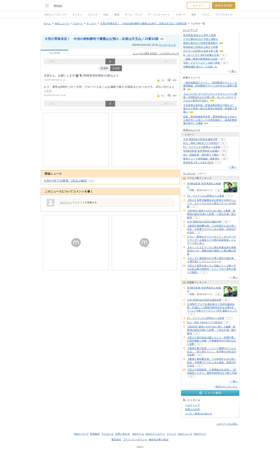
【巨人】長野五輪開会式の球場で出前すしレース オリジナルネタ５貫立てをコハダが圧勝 (211, 203)
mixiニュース (62, 23)
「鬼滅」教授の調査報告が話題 (200, 59)
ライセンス (108, 434)
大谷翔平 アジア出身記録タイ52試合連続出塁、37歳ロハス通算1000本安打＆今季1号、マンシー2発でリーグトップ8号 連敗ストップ (212, 307)
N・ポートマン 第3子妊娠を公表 (201, 55)
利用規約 (95, 434)
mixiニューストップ (55, 14)
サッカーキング (167, 45)
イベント (171, 434)
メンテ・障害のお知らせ (198, 413)
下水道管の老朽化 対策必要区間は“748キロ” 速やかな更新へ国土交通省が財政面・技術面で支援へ (210, 108)
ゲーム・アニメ (133, 14)
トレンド (93, 14)
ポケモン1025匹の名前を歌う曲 (200, 51)
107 (221, 67)
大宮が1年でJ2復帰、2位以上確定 (65, 180)
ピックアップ (190, 30)
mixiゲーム (138, 434)
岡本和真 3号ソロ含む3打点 (198, 162)
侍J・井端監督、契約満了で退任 (201, 154)
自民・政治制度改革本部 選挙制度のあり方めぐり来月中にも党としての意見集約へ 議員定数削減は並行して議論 (210, 120)
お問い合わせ (122, 434)
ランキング (189, 173)
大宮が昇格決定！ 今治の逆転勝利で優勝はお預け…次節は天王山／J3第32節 (143, 23)
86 (220, 35)
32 (224, 63)
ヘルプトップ (192, 405)
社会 (106, 14)
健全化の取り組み (159, 439)
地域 (116, 14)
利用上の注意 (192, 409)
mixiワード (200, 434)
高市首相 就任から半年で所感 (199, 35)
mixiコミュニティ (155, 434)
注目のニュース (191, 130)
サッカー (91, 23)
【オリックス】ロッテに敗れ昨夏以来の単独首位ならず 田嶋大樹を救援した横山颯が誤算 (211, 250)
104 (222, 39)
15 (222, 139)
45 (222, 59)
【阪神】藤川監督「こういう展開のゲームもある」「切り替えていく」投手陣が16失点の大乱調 (211, 351)
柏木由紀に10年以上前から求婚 (200, 47)
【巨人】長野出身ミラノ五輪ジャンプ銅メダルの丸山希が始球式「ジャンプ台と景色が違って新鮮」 (211, 269)
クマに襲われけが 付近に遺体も (200, 39)
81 (222, 47)
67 (228, 51)
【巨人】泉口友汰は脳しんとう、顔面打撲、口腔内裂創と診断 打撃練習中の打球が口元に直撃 (211, 340)
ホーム (47, 23)
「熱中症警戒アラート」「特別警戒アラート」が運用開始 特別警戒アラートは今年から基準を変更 (210, 86)
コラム (206, 14)
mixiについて (81, 434)
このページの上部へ (227, 424)
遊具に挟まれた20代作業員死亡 (200, 43)
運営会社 (116, 439)
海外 (193, 14)
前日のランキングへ (226, 386)
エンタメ (77, 14)
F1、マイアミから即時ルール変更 (201, 147)
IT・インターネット (159, 14)
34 (224, 159)
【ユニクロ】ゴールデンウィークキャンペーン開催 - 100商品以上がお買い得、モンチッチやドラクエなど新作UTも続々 (210, 97)
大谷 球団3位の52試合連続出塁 (200, 139)
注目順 (116, 68)
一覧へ (232, 71)
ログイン (198, 5)
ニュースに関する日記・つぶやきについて (156, 53)
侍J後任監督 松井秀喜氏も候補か (201, 151)
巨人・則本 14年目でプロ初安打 (201, 143)
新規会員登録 (223, 5)
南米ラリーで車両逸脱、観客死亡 (201, 158)
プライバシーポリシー (135, 439)
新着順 (104, 68)
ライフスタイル (223, 14)
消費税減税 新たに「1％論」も (200, 66)
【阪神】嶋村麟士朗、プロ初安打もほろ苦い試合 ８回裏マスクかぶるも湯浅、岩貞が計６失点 (211, 229)
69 (228, 43)
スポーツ (181, 14)
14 (91, 181)
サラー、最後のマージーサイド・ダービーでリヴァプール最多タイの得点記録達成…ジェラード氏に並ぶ (211, 240)
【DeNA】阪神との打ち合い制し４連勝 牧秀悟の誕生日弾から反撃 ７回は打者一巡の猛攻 (211, 214)
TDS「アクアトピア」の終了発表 (201, 62)
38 (223, 155)
